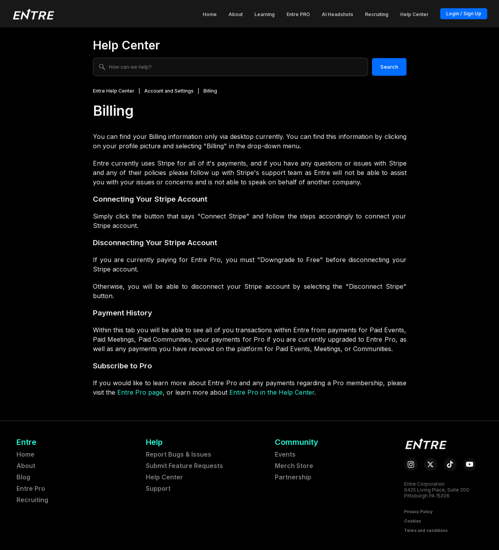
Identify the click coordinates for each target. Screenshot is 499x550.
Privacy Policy (418, 511)
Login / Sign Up (463, 13)
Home (210, 14)
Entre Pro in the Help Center (271, 392)
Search (389, 67)
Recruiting (376, 14)
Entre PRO (298, 14)
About (236, 14)
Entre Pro (30, 488)
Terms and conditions (426, 530)
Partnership (293, 477)
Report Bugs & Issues (178, 454)
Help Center (414, 14)
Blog (23, 477)
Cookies (412, 521)
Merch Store (294, 466)
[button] (33, 14)
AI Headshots (337, 14)
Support (158, 488)
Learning (264, 14)
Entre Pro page (140, 392)
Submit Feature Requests (184, 466)
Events (285, 454)
